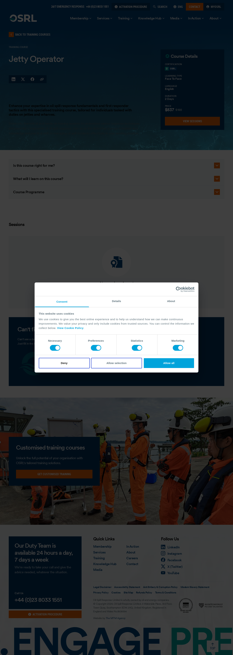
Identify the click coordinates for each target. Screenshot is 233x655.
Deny (64, 363)
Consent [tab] (62, 301)
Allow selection (116, 363)
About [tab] (171, 301)
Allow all (169, 363)
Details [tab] (116, 301)
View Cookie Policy (70, 327)
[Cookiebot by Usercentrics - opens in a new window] (178, 289)
